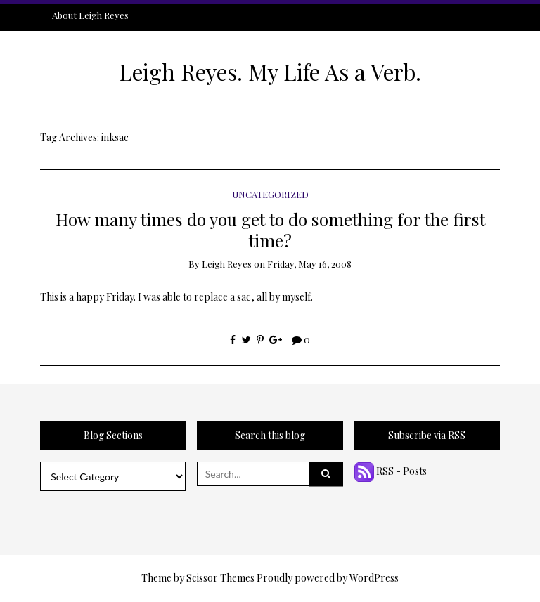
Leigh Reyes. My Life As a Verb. (270, 71)
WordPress (374, 577)
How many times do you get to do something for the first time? (270, 229)
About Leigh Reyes (90, 15)
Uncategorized (270, 194)
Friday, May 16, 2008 (309, 264)
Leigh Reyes (227, 264)
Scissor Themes (220, 577)
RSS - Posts (390, 471)
